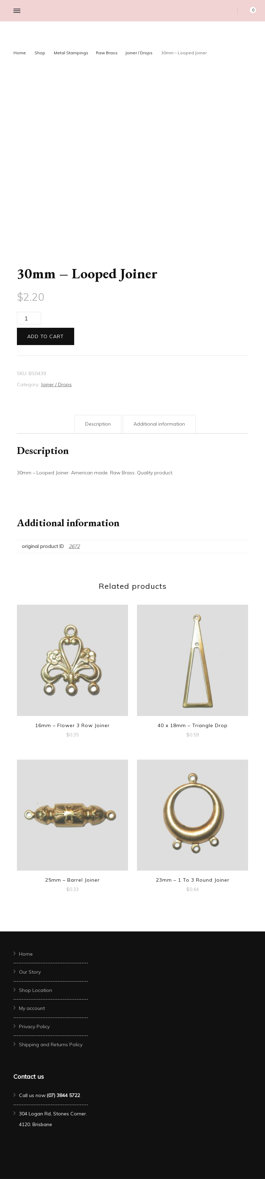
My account (32, 1008)
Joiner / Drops (56, 384)
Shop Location (35, 990)
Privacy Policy (34, 1026)
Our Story (30, 972)
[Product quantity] (29, 318)
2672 (74, 546)
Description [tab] (98, 424)
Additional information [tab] (159, 424)
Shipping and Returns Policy (50, 1044)
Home (26, 954)
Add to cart (45, 336)
